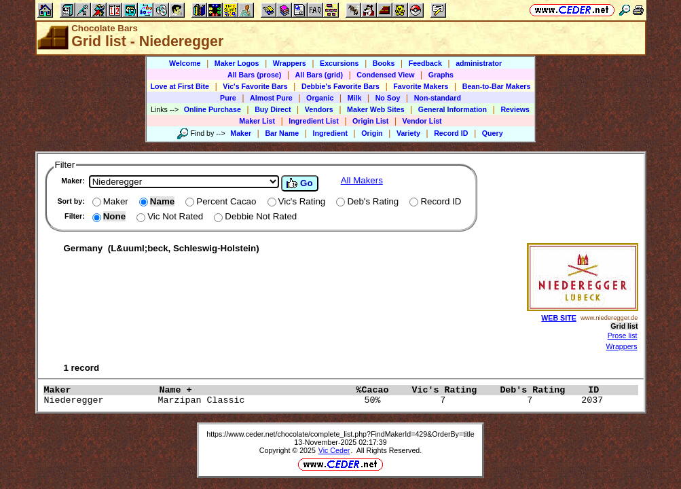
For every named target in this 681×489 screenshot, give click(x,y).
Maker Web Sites (376, 109)
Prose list (623, 335)
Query (492, 133)
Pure (228, 98)
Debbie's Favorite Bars (340, 86)
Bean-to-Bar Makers (496, 86)
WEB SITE (558, 318)
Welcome (185, 63)
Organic (319, 98)
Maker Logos (237, 63)
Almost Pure (271, 98)
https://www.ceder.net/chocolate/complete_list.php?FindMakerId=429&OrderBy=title (340, 434)
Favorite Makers (420, 86)
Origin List (370, 121)
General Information (452, 109)
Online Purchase (212, 109)
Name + (254, 390)
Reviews (515, 109)
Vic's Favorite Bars (255, 86)
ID (599, 390)
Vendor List (422, 121)
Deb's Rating (540, 390)
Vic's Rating (452, 390)
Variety (408, 133)
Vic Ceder (334, 450)
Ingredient (330, 133)
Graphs (441, 75)
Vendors (319, 109)
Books (384, 63)
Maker (240, 133)
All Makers (362, 180)
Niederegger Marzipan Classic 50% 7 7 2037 (326, 400)
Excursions (339, 63)
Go (299, 183)
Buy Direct (273, 109)
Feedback (425, 63)
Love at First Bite (180, 86)
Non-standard (437, 98)
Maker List (257, 121)
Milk (355, 98)
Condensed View (385, 75)
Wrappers (289, 63)
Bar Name (282, 133)
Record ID (451, 133)
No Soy (388, 98)
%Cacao (380, 390)
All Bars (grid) (319, 75)
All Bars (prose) (254, 75)
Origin (371, 133)
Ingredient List (313, 121)
